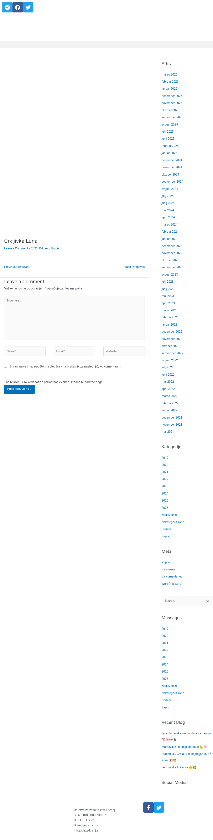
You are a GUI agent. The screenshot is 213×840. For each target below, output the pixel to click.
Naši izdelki (169, 506)
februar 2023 (170, 312)
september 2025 (173, 116)
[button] (106, 44)
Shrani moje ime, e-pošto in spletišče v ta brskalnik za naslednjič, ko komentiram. (65, 369)
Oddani (45, 248)
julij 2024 (168, 193)
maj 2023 (168, 291)
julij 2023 (168, 277)
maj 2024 (168, 207)
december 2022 (172, 326)
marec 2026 (170, 74)
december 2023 (172, 242)
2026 (165, 499)
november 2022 (172, 333)
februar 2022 (170, 396)
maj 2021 (168, 424)
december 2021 (172, 411)
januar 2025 (170, 151)
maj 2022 (168, 375)
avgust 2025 (170, 123)
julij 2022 (168, 361)
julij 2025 (168, 130)
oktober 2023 (171, 256)
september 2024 (173, 179)
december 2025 (172, 95)
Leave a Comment (16, 248)
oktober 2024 (171, 172)
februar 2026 (170, 81)
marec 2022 (170, 389)
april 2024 (168, 214)
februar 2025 (170, 144)
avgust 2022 (170, 355)
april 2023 (168, 298)
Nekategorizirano (173, 513)
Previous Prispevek (15, 267)
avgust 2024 (170, 186)
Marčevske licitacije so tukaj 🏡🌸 (185, 735)
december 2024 (172, 158)
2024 (165, 485)
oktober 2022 (171, 340)
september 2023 (173, 263)
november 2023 (172, 249)
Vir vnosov (169, 560)
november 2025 (172, 102)
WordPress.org (172, 574)
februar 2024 (170, 228)
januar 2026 (170, 88)
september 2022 (173, 347)
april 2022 (168, 383)
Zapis (165, 527)
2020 (165, 457)
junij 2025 (168, 137)
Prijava (166, 553)
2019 (165, 450)
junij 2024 (168, 200)
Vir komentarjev (172, 567)
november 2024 (172, 165)
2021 (165, 464)
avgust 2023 (170, 270)
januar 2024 (170, 235)
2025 (165, 492)
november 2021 (172, 417)
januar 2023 (170, 319)
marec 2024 (170, 221)
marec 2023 (170, 305)
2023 (35, 248)
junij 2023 (168, 284)
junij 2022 (168, 368)
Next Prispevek (136, 267)
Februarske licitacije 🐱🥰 (180, 756)
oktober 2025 (171, 109)
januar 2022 (170, 403)
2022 (165, 471)
